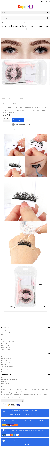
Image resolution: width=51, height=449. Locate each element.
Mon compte (6, 375)
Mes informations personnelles (9, 385)
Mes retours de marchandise (9, 379)
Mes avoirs (4, 381)
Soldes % (3, 330)
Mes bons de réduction (7, 387)
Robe (2, 334)
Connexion (35, 1)
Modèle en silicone (6, 347)
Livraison (3, 364)
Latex (2, 340)
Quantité (5, 118)
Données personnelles (7, 371)
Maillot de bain (5, 345)
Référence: (6, 103)
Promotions (4, 357)
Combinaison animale (7, 351)
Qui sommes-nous (6, 368)
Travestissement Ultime (7, 341)
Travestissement (5, 332)
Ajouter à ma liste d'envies (22, 124)
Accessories (4, 338)
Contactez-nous (26, 1)
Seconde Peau (5, 336)
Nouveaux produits (6, 358)
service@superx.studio (11, 393)
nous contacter (8, 391)
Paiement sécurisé (6, 370)
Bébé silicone (5, 343)
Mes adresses (5, 383)
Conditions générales (7, 366)
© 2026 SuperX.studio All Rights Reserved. (25, 448)
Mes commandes (5, 377)
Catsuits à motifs (5, 349)
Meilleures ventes (6, 360)
